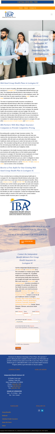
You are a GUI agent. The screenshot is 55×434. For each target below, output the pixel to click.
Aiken (34, 298)
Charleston (18, 302)
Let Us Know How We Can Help (24, 326)
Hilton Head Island (26, 298)
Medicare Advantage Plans (23, 293)
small (27, 96)
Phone (26, 312)
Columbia (18, 298)
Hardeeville (32, 302)
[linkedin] (42, 410)
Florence (25, 300)
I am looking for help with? (23, 319)
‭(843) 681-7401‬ (15, 388)
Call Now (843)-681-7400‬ (27, 2)
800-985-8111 (17, 386)
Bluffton (20, 300)
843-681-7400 (21, 182)
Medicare (24, 291)
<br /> (41, 388)
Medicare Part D (32, 291)
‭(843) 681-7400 (16, 384)
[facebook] (39, 410)
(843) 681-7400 (26, 162)
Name (18, 311)
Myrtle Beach (32, 300)
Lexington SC (11, 90)
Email (35, 311)
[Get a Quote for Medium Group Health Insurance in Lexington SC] (40, 59)
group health (31, 281)
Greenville (25, 302)
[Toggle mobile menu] (52, 14)
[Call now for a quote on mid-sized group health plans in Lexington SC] (27, 242)
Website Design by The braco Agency (40, 430)
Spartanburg (18, 304)
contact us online (7, 182)
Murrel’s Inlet (27, 304)
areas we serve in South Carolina (13, 121)
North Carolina (29, 121)
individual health (20, 283)
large (1, 98)
